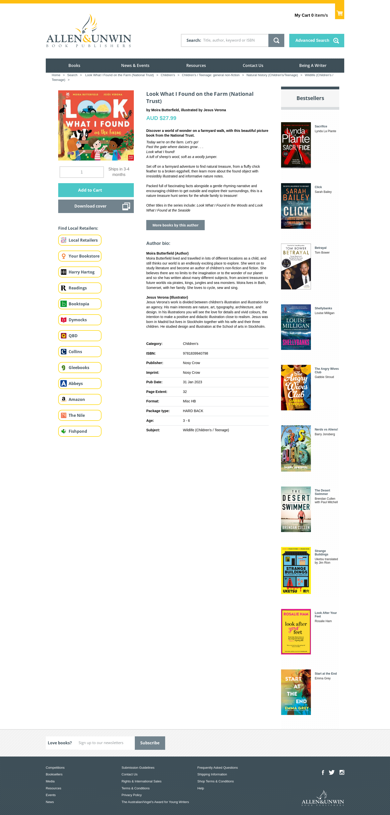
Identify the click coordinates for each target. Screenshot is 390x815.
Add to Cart (90, 190)
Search (193, 40)
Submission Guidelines (138, 767)
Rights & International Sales (141, 781)
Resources (196, 65)
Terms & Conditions (136, 788)
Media (50, 781)
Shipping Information (212, 774)
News (50, 802)
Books (74, 65)
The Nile (77, 415)
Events (51, 795)
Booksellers (54, 774)
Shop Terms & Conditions (215, 781)
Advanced (312, 40)
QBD (73, 335)
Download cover (90, 206)
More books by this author (175, 225)
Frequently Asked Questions (217, 767)
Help (200, 788)
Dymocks (78, 320)
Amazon (77, 399)
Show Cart (339, 11)
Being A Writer (313, 65)
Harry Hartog (82, 272)
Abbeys (76, 383)
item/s (311, 15)
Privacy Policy (132, 795)
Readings (78, 288)
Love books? (60, 743)
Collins (75, 351)
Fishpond (78, 431)
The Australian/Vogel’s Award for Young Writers (155, 802)
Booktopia (79, 304)
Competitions (55, 767)
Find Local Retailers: (78, 228)
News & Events (135, 65)
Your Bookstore (84, 256)
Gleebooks (79, 367)
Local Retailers (83, 240)
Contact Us (253, 65)
